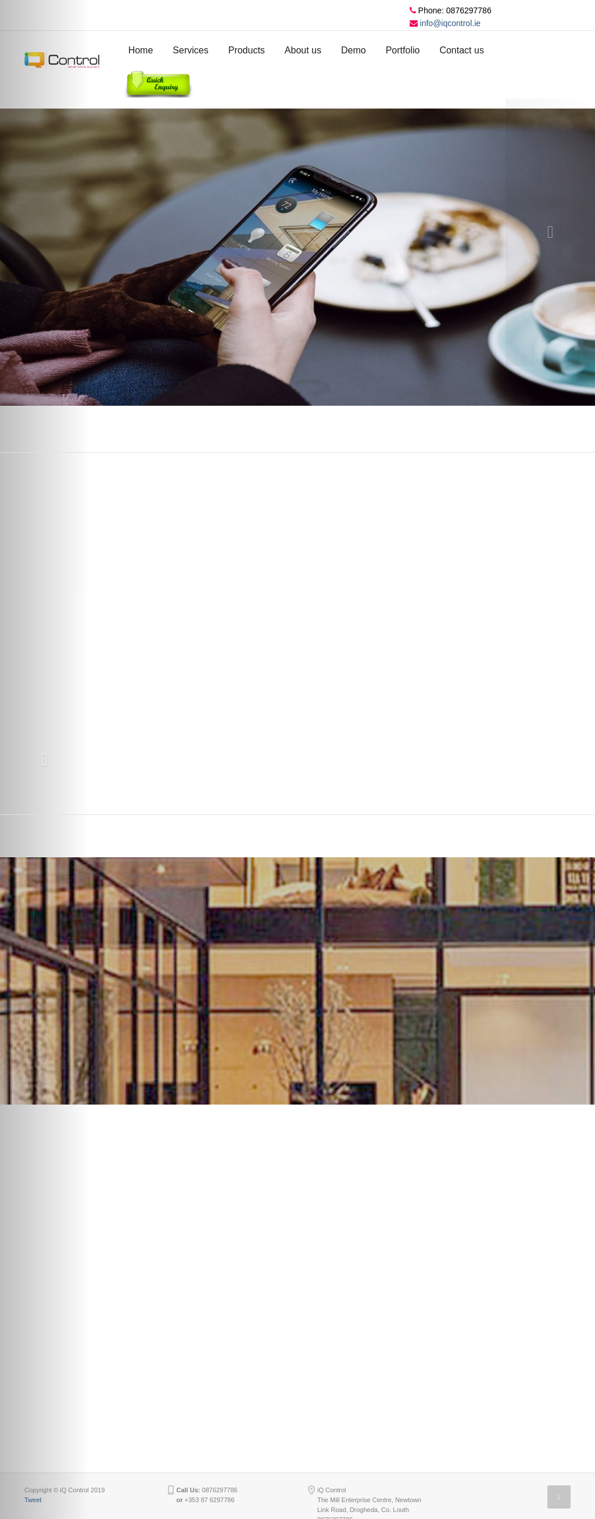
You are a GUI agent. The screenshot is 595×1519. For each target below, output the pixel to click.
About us (303, 50)
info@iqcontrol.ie (445, 23)
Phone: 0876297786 (451, 10)
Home (140, 50)
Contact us (461, 50)
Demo (353, 50)
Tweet (32, 1499)
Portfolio (403, 50)
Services (190, 50)
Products (246, 50)
